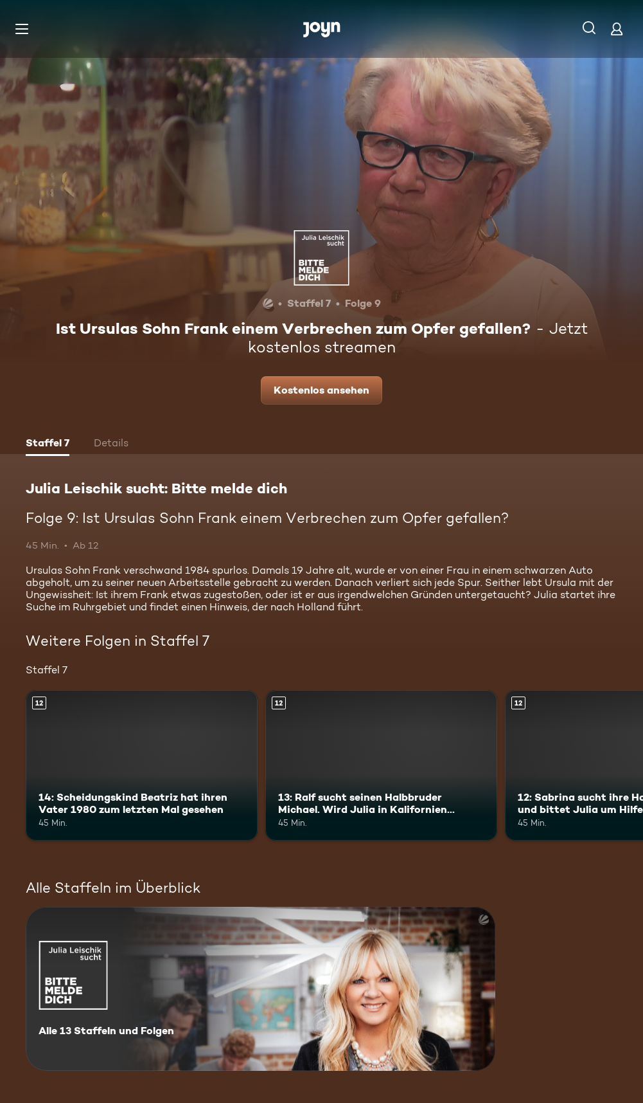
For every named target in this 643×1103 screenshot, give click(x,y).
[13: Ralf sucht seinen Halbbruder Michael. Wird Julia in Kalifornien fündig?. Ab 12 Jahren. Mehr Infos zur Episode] (381, 765)
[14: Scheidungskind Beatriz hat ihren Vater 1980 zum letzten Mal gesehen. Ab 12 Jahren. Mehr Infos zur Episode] (142, 765)
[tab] (47, 444)
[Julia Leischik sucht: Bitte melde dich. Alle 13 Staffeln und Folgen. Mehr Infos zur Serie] (260, 989)
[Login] (617, 28)
